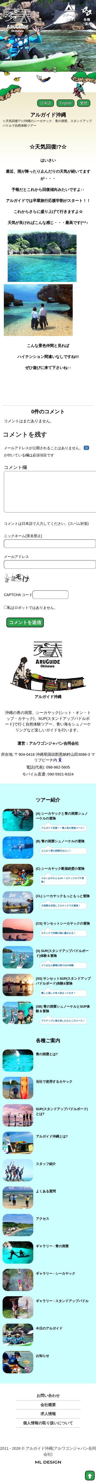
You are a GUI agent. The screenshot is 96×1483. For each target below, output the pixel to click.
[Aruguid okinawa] (18, 22)
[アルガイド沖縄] (48, 665)
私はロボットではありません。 (32, 616)
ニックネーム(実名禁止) (23, 544)
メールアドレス (16, 565)
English (65, 103)
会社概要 (48, 1413)
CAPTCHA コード (18, 603)
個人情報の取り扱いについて (48, 1431)
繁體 (83, 103)
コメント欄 (15, 467)
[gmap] (60, 768)
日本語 (45, 103)
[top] (90, 1475)
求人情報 (48, 1422)
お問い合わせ (48, 1404)
